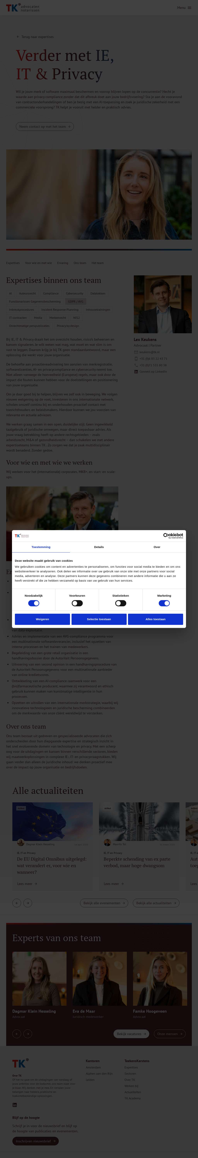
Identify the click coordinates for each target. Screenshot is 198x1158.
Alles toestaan (156, 619)
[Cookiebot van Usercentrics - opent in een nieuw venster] (166, 536)
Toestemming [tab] (41, 547)
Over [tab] (157, 547)
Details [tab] (99, 547)
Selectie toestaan (99, 619)
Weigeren (42, 619)
